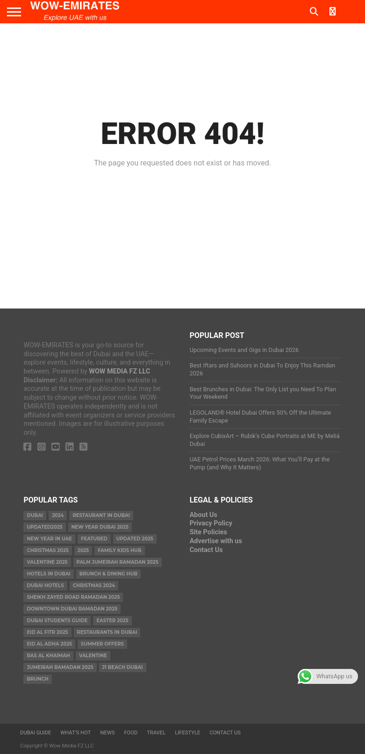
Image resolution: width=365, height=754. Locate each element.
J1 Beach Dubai (122, 667)
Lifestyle (187, 733)
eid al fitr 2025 (47, 632)
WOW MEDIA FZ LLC (119, 371)
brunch (37, 679)
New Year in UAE (49, 539)
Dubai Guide (35, 733)
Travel (156, 733)
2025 (83, 550)
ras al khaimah (48, 656)
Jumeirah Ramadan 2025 (60, 667)
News (107, 733)
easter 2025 (112, 621)
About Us (203, 515)
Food (130, 733)
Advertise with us (216, 541)
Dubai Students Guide (57, 621)
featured (94, 539)
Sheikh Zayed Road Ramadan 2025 (73, 597)
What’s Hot (75, 733)
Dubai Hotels (45, 585)
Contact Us (206, 550)
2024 (58, 515)
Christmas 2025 (47, 550)
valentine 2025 (47, 562)
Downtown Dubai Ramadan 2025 (72, 609)
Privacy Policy (211, 523)
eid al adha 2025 (49, 644)
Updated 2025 (134, 539)
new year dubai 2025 (100, 527)
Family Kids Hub (119, 550)
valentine (93, 656)
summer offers (102, 644)
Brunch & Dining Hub (108, 574)
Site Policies (208, 532)
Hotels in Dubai (48, 574)
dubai (35, 515)
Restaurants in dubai (107, 632)
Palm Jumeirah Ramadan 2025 (117, 562)
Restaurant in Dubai (101, 515)
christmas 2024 (94, 585)
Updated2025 (44, 527)
